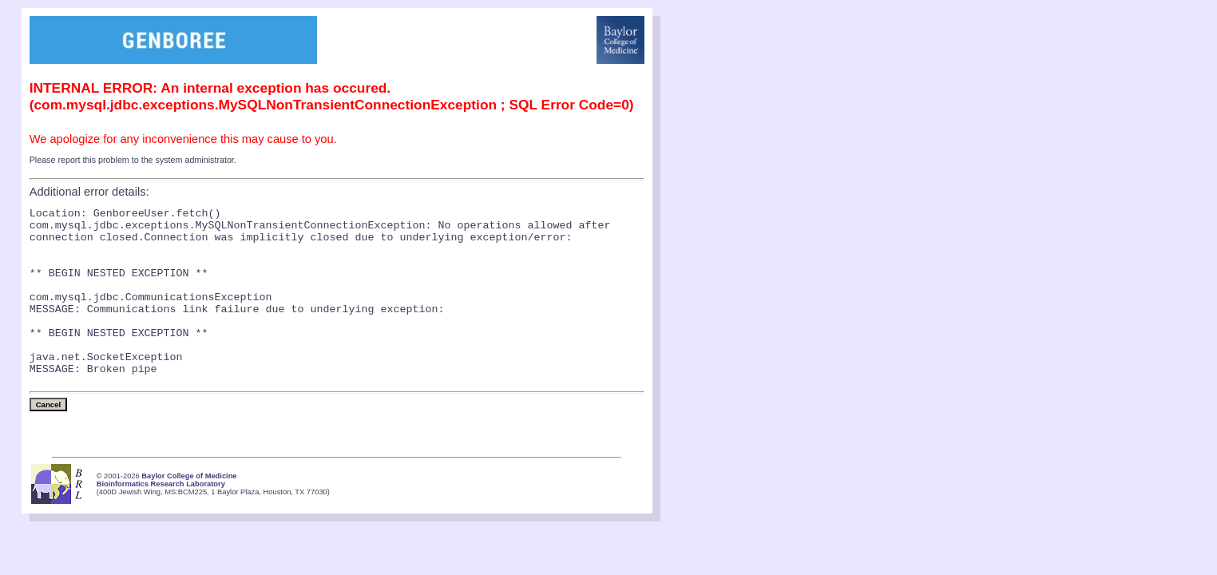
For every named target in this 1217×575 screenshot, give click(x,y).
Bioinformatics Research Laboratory (161, 520)
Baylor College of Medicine (188, 512)
